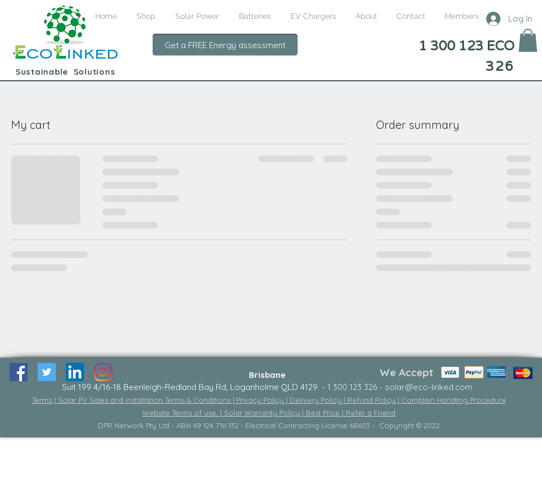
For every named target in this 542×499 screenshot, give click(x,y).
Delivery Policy (316, 400)
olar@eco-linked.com (430, 387)
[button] (528, 40)
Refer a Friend (370, 412)
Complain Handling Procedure (454, 400)
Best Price (324, 412)
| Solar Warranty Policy (261, 412)
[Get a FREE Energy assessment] (225, 45)
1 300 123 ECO (466, 46)
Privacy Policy (261, 400)
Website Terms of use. (181, 412)
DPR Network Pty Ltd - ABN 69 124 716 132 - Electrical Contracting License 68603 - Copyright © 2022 (269, 425)
